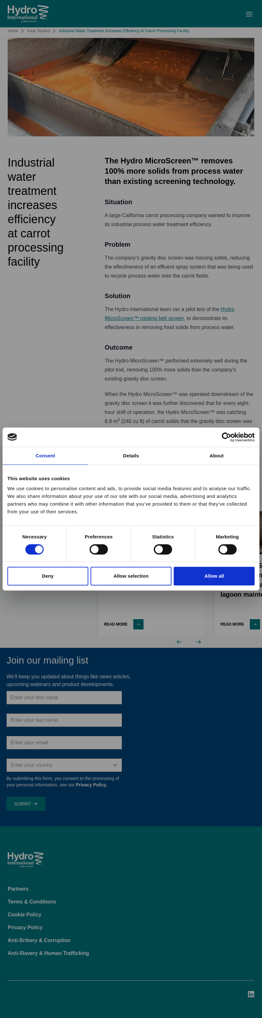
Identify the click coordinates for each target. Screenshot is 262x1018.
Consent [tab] (45, 455)
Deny (48, 576)
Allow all (214, 576)
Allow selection (130, 576)
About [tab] (217, 455)
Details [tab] (131, 455)
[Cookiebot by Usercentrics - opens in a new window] (226, 437)
